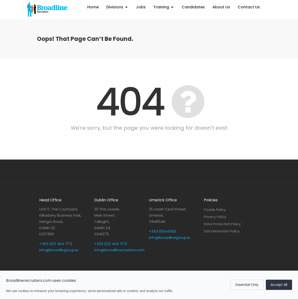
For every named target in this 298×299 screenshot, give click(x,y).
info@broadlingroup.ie (58, 249)
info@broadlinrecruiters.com (119, 249)
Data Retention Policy (222, 231)
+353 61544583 (162, 231)
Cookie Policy (215, 209)
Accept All (279, 284)
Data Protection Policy (222, 224)
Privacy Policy (215, 216)
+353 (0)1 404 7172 (55, 243)
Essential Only (247, 284)
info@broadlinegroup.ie (169, 237)
